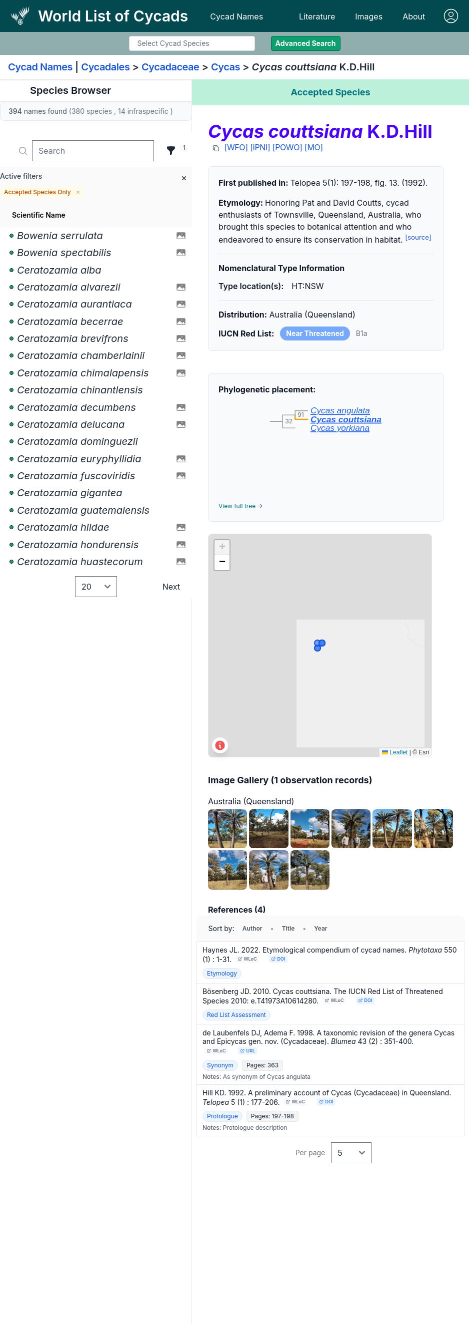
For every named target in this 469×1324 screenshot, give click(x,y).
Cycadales (105, 67)
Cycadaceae (171, 67)
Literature (317, 16)
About (413, 16)
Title (288, 928)
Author (252, 928)
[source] (418, 237)
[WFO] (236, 147)
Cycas (225, 67)
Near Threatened (315, 333)
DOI (279, 959)
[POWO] (287, 147)
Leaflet (395, 752)
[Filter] (171, 151)
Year (320, 928)
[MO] (313, 147)
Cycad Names (236, 16)
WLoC (247, 959)
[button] (222, 547)
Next (171, 587)
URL (247, 1050)
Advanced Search (306, 43)
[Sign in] (451, 16)
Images (368, 16)
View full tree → (240, 506)
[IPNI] (260, 147)
